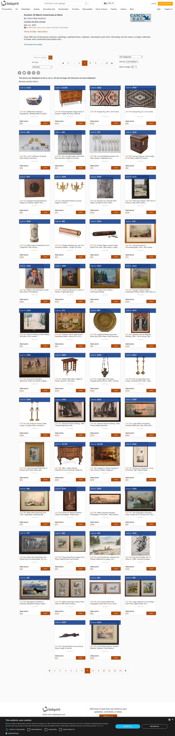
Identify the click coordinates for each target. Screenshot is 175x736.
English (169, 9)
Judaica (123, 9)
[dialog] (87, 726)
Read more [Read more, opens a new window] (100, 726)
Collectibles (25, 9)
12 (115, 671)
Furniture (75, 9)
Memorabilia (87, 9)
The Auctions (7, 9)
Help (158, 9)
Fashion (114, 9)
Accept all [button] (128, 726)
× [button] (172, 719)
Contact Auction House (34, 21)
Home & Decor (101, 9)
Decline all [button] (154, 726)
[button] (58, 733)
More (132, 9)
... (74, 63)
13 (106, 63)
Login (153, 3)
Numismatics (63, 9)
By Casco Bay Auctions (35, 18)
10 (104, 671)
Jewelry (37, 9)
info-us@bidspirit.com (56, 715)
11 (109, 671)
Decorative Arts (49, 9)
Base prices (48, 78)
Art (17, 9)
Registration (165, 3)
